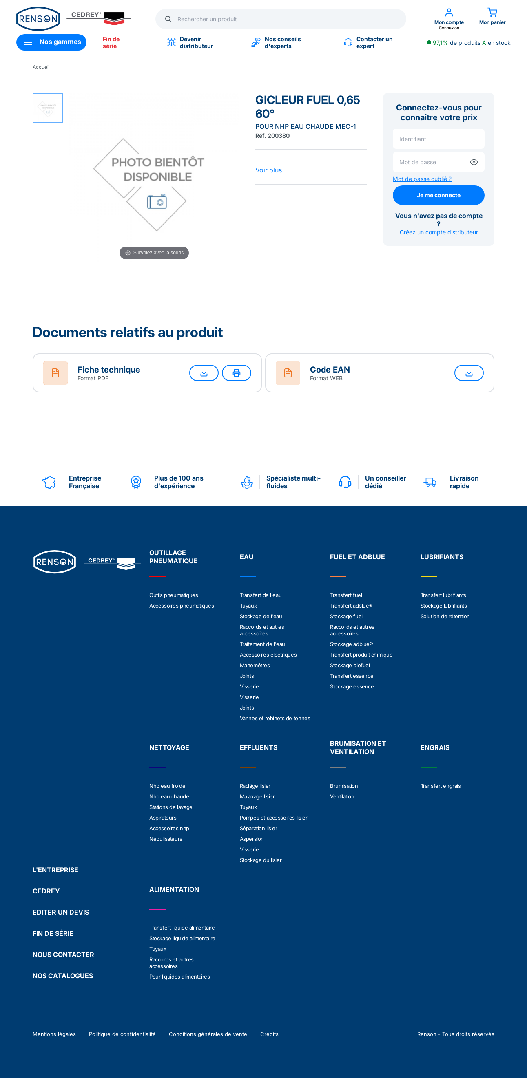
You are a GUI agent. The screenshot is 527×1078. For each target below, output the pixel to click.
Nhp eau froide (167, 786)
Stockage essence (352, 686)
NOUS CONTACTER (63, 954)
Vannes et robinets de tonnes (275, 718)
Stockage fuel (346, 616)
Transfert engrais (441, 786)
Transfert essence (351, 675)
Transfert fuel (346, 595)
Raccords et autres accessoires (262, 630)
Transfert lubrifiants (444, 595)
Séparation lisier (258, 828)
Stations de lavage (171, 807)
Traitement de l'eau (262, 644)
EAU (247, 557)
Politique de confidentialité (122, 1034)
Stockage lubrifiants (444, 605)
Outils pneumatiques (173, 595)
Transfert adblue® (351, 605)
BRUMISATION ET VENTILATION (358, 747)
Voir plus (268, 170)
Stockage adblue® (351, 644)
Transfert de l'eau (261, 595)
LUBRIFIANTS (442, 557)
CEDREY (46, 891)
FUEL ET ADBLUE (357, 557)
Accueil (41, 67)
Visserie (249, 686)
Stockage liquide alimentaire (182, 938)
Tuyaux (248, 605)
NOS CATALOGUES (63, 976)
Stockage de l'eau (261, 616)
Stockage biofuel (350, 665)
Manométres (255, 665)
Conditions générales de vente (208, 1034)
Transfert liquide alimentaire (182, 927)
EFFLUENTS (258, 747)
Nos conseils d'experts (276, 42)
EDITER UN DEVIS (61, 912)
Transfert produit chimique (361, 654)
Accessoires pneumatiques (181, 605)
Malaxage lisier (257, 796)
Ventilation (342, 796)
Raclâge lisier (255, 786)
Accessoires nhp (169, 828)
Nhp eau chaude (169, 796)
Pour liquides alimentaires (179, 976)
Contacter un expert (368, 42)
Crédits (269, 1034)
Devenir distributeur (190, 42)
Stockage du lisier (261, 860)
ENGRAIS (435, 747)
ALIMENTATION (174, 889)
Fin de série (111, 42)
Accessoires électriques (268, 654)
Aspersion (252, 839)
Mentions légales (54, 1034)
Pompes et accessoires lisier (274, 817)
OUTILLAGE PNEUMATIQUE (173, 557)
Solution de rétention (445, 616)
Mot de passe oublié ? (422, 178)
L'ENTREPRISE (55, 870)
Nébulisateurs (165, 839)
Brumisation (344, 786)
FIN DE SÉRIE (53, 933)
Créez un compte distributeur (439, 232)
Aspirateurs (163, 817)
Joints (247, 675)
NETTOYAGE (169, 747)
